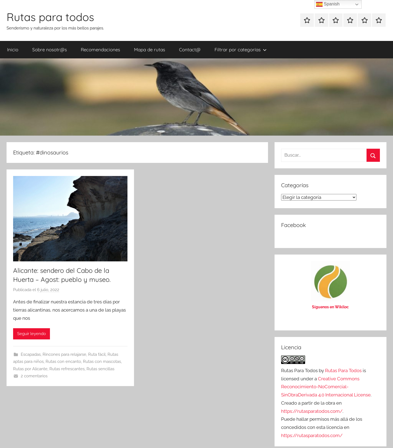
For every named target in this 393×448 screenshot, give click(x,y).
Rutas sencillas (100, 368)
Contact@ (190, 49)
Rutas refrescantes (67, 368)
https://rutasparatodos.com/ (312, 411)
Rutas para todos (50, 17)
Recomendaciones (100, 49)
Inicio (12, 49)
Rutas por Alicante (30, 368)
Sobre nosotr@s (49, 49)
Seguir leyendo (31, 333)
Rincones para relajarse (64, 354)
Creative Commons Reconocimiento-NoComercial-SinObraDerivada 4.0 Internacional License (326, 387)
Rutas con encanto (63, 361)
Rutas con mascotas (102, 361)
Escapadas (31, 354)
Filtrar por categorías (241, 49)
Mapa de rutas (149, 49)
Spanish (328, 4)
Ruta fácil (97, 354)
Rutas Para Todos (343, 370)
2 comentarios (34, 376)
